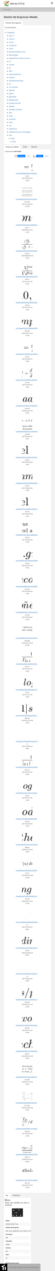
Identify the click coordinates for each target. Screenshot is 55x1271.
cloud (11, 42)
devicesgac (13, 55)
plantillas (12, 96)
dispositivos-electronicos (19, 58)
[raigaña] (11, 32)
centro (11, 39)
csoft (11, 48)
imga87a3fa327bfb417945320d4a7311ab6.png (31, 844)
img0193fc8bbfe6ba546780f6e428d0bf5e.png (31, 173)
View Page (7, 9)
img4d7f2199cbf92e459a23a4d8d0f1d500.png (31, 277)
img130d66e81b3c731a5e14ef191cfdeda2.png (30, 612)
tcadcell (12, 119)
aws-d (11, 35)
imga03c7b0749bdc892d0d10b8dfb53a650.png (31, 819)
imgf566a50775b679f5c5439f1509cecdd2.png (31, 1180)
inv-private (13, 87)
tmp (14, 141)
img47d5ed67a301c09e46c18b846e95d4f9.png (31, 560)
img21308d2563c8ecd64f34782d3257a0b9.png (31, 638)
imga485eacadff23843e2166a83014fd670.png (31, 870)
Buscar (34, 146)
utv (10, 125)
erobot (11, 64)
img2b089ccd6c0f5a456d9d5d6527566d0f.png (31, 251)
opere (11, 93)
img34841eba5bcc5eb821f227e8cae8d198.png (31, 664)
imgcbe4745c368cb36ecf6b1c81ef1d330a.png (31, 974)
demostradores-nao (17, 52)
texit (11, 122)
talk (10, 112)
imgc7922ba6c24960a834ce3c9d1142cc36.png (31, 948)
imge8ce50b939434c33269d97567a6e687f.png (31, 1051)
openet (12, 90)
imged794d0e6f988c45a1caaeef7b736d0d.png (31, 1129)
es (10, 68)
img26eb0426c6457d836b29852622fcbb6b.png (31, 483)
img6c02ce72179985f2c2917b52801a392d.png (31, 380)
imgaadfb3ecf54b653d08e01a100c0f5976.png (31, 896)
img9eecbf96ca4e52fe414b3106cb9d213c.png (31, 457)
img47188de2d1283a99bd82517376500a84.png (31, 690)
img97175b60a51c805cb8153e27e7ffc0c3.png (31, 715)
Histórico (16, 1195)
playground (13, 100)
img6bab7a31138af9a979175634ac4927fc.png (31, 354)
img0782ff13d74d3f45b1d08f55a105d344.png (30, 225)
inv (10, 84)
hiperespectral (15, 74)
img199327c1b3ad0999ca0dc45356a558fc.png (31, 741)
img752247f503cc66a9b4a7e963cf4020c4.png (31, 767)
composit (13, 45)
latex (13, 138)
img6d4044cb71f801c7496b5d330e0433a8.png (31, 406)
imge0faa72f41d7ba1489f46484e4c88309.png (31, 1025)
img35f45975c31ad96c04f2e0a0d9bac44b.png (31, 509)
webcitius (13, 129)
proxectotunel (15, 103)
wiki (10, 135)
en (10, 61)
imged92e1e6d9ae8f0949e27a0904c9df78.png (31, 1103)
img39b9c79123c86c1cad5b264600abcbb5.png (31, 535)
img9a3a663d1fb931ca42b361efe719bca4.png (31, 431)
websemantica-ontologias (19, 132)
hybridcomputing (16, 80)
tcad (11, 116)
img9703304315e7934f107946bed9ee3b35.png (31, 793)
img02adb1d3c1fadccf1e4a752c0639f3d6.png (31, 199)
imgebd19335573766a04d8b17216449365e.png (31, 1077)
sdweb (11, 106)
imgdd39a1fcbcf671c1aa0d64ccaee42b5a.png (31, 999)
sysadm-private (15, 109)
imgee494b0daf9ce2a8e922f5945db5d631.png (31, 1154)
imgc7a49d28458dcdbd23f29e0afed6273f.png (31, 922)
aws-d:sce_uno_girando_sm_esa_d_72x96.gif (17, 1202)
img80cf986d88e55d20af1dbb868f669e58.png (31, 586)
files (10, 71)
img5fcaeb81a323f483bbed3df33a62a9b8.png (31, 328)
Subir (25, 146)
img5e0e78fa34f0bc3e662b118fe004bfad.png (31, 302)
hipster (12, 77)
